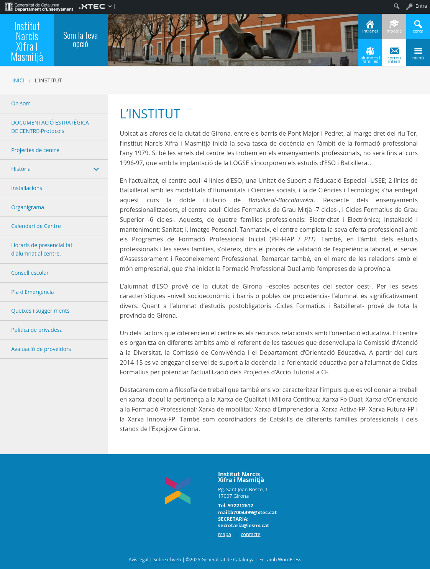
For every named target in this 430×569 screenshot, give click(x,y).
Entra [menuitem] (421, 6)
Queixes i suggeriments (40, 310)
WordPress (289, 559)
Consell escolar (30, 272)
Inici (18, 80)
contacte (250, 534)
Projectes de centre (35, 150)
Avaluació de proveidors (41, 349)
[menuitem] (39, 6)
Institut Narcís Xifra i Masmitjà (27, 41)
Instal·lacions (26, 188)
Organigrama (27, 207)
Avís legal (138, 559)
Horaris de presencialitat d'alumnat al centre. (41, 249)
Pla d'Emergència (32, 291)
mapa (224, 534)
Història (21, 168)
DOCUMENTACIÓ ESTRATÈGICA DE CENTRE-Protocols (50, 126)
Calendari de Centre (36, 226)
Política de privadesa (36, 329)
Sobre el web (167, 559)
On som (21, 103)
